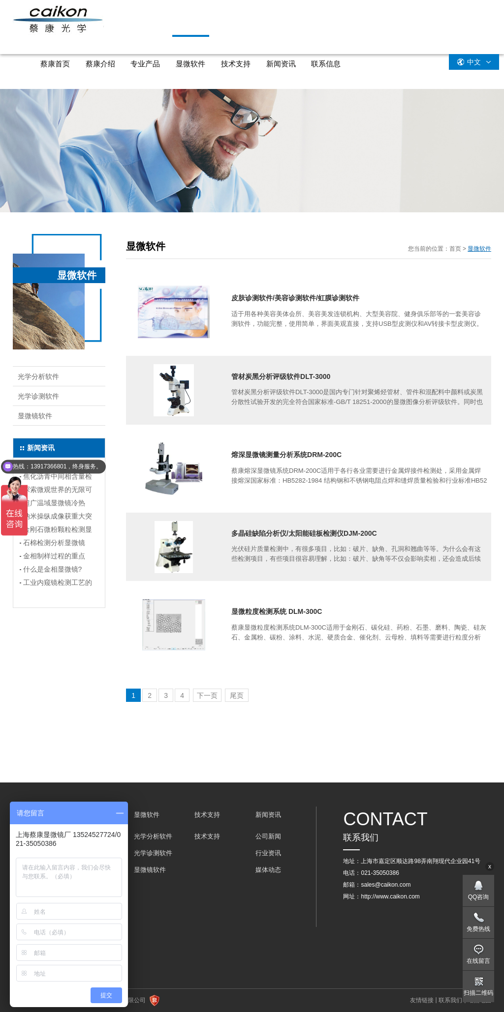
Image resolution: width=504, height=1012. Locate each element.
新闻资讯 (281, 63)
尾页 (237, 695)
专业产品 (145, 63)
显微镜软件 (35, 416)
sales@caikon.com (385, 884)
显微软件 (190, 63)
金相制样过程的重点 (54, 556)
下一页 (207, 695)
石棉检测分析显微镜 (54, 543)
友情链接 (422, 1000)
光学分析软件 (38, 376)
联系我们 (450, 1000)
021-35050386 (380, 872)
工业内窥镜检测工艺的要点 (57, 583)
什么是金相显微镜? (52, 569)
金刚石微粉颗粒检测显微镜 (57, 530)
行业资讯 (268, 853)
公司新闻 (268, 836)
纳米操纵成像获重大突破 (57, 517)
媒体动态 (268, 869)
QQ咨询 (478, 897)
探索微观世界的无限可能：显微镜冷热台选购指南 (57, 491)
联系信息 (326, 63)
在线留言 (478, 960)
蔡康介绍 (100, 63)
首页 (455, 248)
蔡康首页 (55, 63)
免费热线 (478, 928)
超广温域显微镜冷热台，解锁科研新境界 (54, 504)
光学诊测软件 (38, 396)
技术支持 (236, 63)
